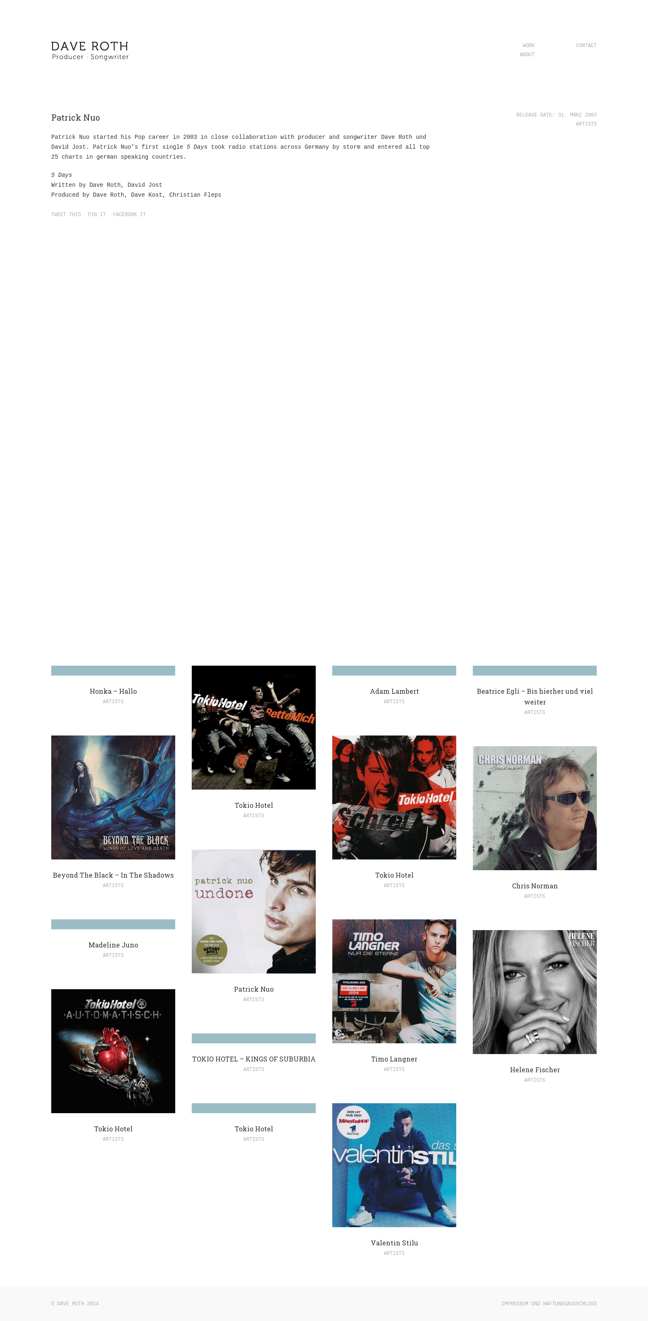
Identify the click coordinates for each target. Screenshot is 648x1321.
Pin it (97, 215)
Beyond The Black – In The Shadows (113, 875)
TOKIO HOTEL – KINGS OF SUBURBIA (254, 1058)
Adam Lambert (394, 691)
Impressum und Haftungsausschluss (549, 1304)
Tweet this (66, 215)
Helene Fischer (535, 1069)
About (527, 55)
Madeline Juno (113, 944)
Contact (586, 46)
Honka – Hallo (113, 691)
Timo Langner (394, 1058)
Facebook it (129, 215)
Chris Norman (535, 885)
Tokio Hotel (254, 805)
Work (529, 46)
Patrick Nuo (254, 989)
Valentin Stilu (394, 1242)
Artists (586, 124)
